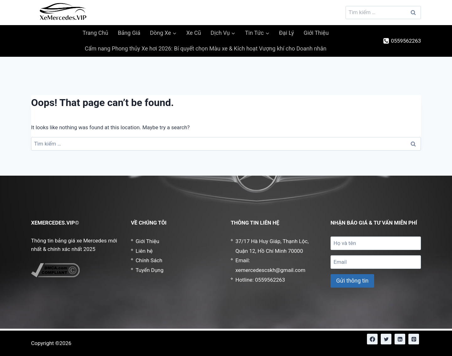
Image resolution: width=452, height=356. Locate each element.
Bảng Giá (129, 32)
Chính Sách (149, 260)
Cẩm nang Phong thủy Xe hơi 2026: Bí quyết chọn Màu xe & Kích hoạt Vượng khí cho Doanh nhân (205, 48)
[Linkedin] (400, 339)
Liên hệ (144, 251)
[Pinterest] (413, 339)
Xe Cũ (193, 32)
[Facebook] (372, 339)
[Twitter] (386, 339)
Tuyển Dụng (150, 270)
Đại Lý (286, 32)
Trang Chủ (95, 32)
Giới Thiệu (316, 32)
